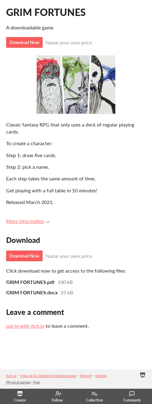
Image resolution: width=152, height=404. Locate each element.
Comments (132, 396)
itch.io (11, 375)
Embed (101, 375)
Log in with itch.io (25, 326)
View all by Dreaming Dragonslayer (48, 375)
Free (36, 382)
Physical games (18, 382)
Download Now (24, 42)
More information (28, 221)
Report (85, 375)
